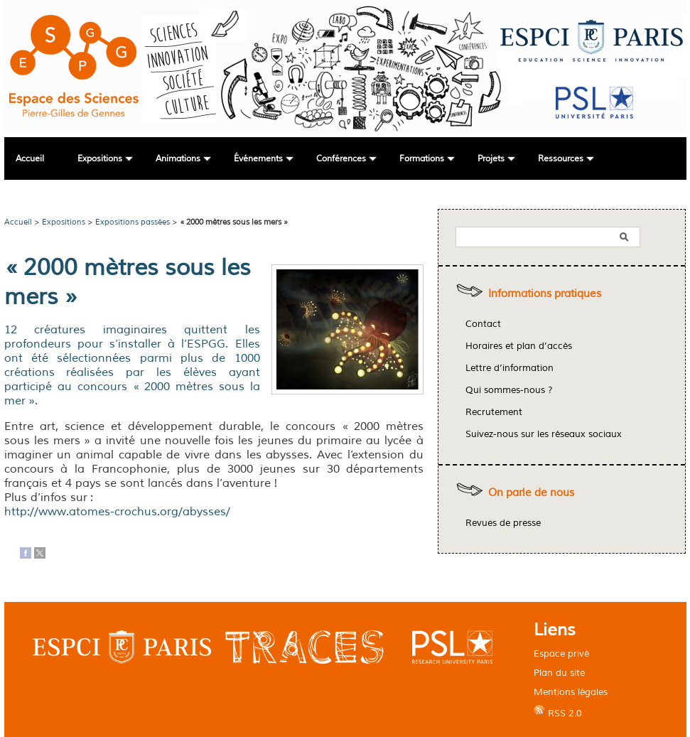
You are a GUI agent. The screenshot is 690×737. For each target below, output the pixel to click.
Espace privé (561, 653)
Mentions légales (571, 692)
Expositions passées (132, 222)
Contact (483, 324)
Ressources (560, 159)
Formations (421, 159)
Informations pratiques (544, 294)
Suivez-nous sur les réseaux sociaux (543, 434)
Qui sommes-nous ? (509, 390)
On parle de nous (531, 493)
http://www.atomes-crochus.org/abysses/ (117, 512)
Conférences (341, 159)
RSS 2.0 (558, 712)
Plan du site (559, 673)
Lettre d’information (509, 368)
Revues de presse (503, 523)
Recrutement (493, 412)
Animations (178, 159)
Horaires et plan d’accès (518, 346)
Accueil (30, 159)
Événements (258, 159)
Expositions (99, 159)
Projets (491, 159)
